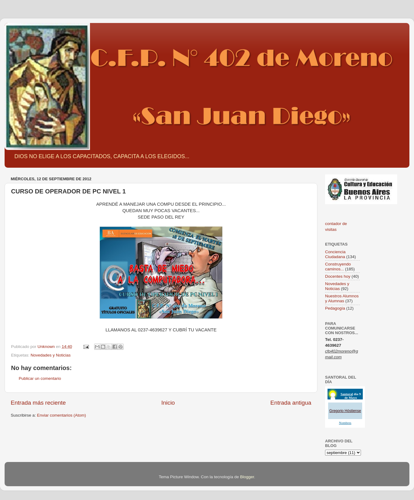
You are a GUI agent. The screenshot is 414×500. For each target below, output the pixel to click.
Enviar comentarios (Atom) (61, 415)
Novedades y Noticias (51, 355)
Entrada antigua (290, 402)
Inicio (168, 402)
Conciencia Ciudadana (335, 254)
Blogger (247, 477)
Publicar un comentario (40, 378)
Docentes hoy (338, 276)
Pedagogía (335, 308)
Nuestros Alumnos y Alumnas (342, 298)
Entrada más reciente (38, 402)
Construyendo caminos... (338, 266)
